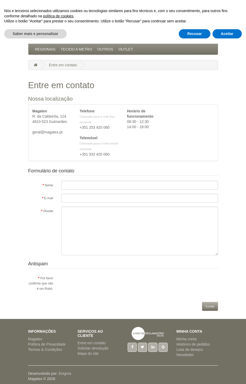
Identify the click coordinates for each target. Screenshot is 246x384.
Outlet (125, 49)
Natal (181, 39)
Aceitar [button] (227, 374)
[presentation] (101, 284)
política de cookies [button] (58, 356)
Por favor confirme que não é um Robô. (41, 283)
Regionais (45, 49)
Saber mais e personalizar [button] (35, 374)
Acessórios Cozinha (56, 39)
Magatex (35, 339)
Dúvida (48, 211)
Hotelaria (159, 39)
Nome (49, 185)
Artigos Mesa (130, 39)
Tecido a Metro (76, 49)
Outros (105, 49)
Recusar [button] (194, 374)
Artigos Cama (96, 39)
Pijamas (200, 39)
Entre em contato (63, 65)
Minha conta (186, 339)
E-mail (48, 198)
